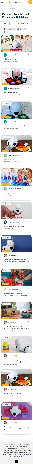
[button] (16, 441)
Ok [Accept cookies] (16, 461)
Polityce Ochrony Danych (24, 448)
